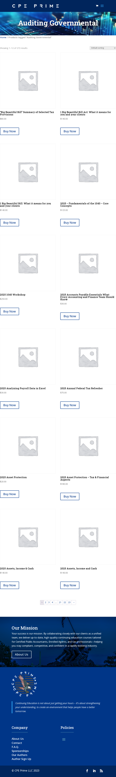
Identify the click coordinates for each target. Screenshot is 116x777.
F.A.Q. (15, 747)
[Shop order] (103, 48)
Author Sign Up (21, 759)
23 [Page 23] (69, 602)
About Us (21, 654)
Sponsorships (20, 751)
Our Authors (19, 755)
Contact (17, 743)
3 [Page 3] (49, 602)
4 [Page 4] (52, 602)
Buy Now (9, 131)
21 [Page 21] (60, 602)
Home (3, 37)
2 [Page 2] (45, 602)
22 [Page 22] (65, 602)
